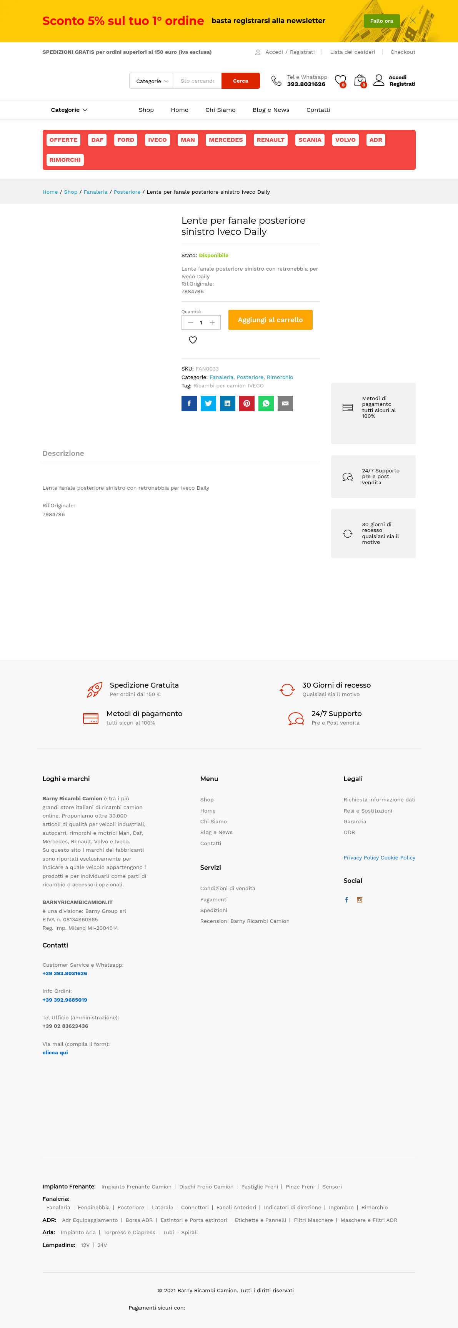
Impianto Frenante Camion (137, 1186)
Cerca (240, 81)
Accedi (274, 52)
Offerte (64, 139)
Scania (309, 139)
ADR (376, 139)
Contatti (318, 110)
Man (188, 139)
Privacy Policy (361, 857)
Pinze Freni (300, 1186)
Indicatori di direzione (292, 1207)
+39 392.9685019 (65, 1000)
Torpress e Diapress (129, 1232)
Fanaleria (221, 377)
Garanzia (355, 821)
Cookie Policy (398, 857)
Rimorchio (280, 377)
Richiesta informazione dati (380, 799)
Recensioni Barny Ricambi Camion (245, 921)
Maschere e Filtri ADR (369, 1220)
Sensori (332, 1186)
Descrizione (63, 453)
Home (179, 110)
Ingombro (341, 1207)
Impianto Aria (78, 1232)
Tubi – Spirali (180, 1232)
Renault (271, 139)
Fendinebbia (94, 1207)
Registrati (302, 52)
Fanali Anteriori (236, 1207)
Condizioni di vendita (227, 888)
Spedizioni (213, 910)
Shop (146, 110)
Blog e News (271, 110)
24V (102, 1245)
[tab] (67, 457)
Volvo (345, 139)
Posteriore (250, 377)
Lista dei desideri (352, 52)
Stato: (189, 255)
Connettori (195, 1207)
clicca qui (55, 1052)
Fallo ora (381, 21)
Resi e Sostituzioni (368, 811)
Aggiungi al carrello (270, 320)
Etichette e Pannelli (260, 1220)
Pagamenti (214, 899)
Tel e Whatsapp (307, 77)
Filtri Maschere (313, 1220)
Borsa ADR (139, 1220)
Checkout (403, 52)
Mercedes (226, 139)
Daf (97, 139)
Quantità (191, 311)
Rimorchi (65, 159)
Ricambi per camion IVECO (228, 385)
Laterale (162, 1207)
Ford (125, 139)
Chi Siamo (220, 110)
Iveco (157, 139)
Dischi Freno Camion (206, 1186)
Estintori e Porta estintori (193, 1220)
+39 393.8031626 (65, 973)
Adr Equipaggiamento (90, 1220)
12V (85, 1245)
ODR (349, 832)
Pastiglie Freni (259, 1186)
